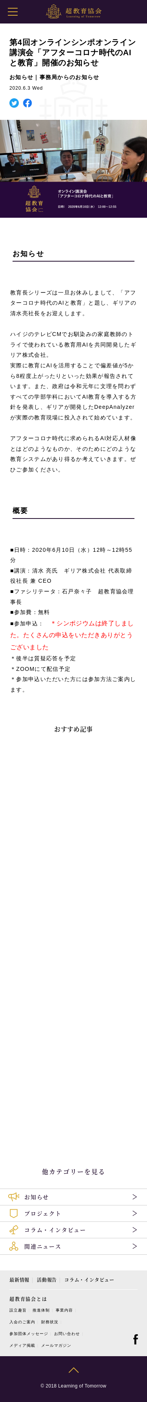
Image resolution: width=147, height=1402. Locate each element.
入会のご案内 (22, 1322)
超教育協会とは (28, 1298)
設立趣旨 (18, 1310)
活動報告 (47, 1279)
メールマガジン (56, 1345)
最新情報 (19, 1279)
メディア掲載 (22, 1345)
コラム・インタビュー (89, 1279)
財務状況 (49, 1322)
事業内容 (64, 1310)
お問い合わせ (67, 1334)
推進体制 (41, 1310)
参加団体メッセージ (28, 1334)
